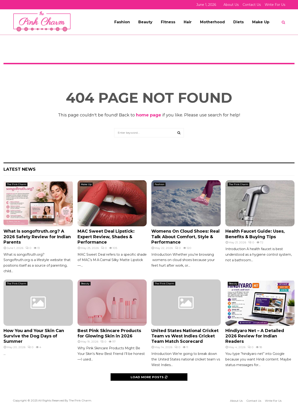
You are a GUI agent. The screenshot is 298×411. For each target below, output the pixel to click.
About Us (231, 5)
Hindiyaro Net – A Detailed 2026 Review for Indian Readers (254, 336)
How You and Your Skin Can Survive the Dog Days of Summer (33, 336)
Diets (238, 22)
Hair (188, 22)
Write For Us (275, 5)
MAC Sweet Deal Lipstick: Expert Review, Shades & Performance (106, 237)
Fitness (168, 22)
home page (148, 115)
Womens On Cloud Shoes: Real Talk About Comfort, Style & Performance (185, 237)
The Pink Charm (16, 184)
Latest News (19, 169)
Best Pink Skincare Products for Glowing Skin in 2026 (109, 333)
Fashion (122, 22)
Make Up (260, 22)
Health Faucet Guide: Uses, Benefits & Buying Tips (255, 234)
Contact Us (252, 5)
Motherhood (212, 22)
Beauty (145, 22)
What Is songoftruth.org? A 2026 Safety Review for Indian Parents (37, 237)
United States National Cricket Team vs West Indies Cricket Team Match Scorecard (185, 336)
